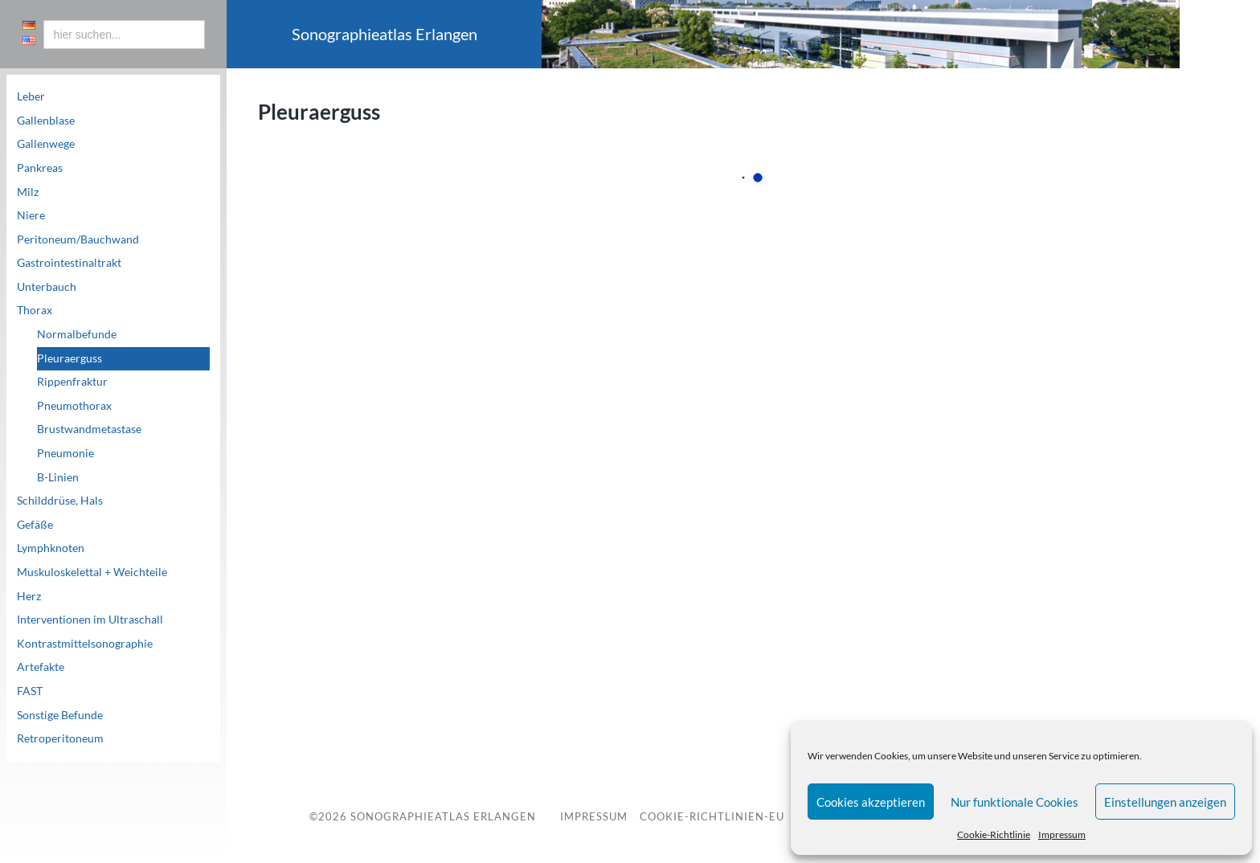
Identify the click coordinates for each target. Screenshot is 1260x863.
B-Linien (58, 477)
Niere (31, 215)
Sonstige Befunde (60, 715)
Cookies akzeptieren (870, 802)
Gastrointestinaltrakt (69, 262)
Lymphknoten (50, 548)
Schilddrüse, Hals (60, 500)
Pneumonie (65, 453)
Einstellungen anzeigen (1165, 802)
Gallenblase (46, 120)
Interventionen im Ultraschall (90, 619)
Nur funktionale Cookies (1014, 802)
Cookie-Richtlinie (993, 834)
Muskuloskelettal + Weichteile (92, 572)
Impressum (1062, 834)
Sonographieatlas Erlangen (443, 816)
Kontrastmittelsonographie (85, 643)
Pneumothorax (74, 405)
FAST (30, 691)
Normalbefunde (77, 334)
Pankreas (40, 168)
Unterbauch (46, 286)
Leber (31, 96)
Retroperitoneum (60, 738)
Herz (29, 596)
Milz (28, 192)
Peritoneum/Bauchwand (78, 239)
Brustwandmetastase (89, 429)
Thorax (34, 310)
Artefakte (40, 667)
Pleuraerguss (69, 358)
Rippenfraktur (72, 381)
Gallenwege (46, 143)
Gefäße (35, 524)
